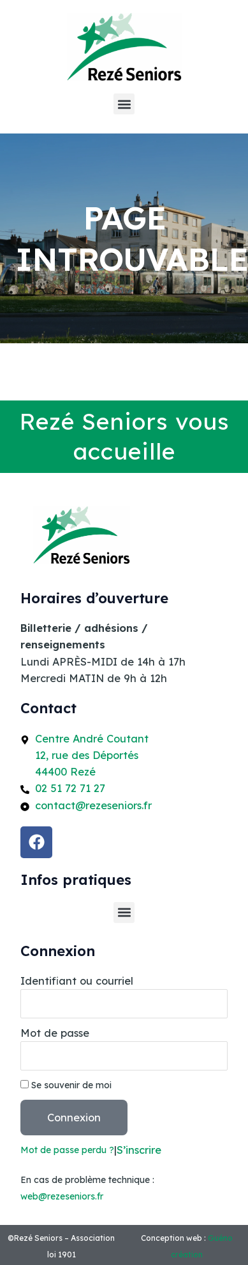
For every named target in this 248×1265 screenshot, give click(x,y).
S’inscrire (139, 1150)
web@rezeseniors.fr (61, 1196)
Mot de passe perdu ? (67, 1149)
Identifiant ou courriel (76, 980)
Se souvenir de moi (66, 1084)
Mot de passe (54, 1033)
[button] (124, 103)
